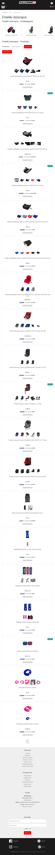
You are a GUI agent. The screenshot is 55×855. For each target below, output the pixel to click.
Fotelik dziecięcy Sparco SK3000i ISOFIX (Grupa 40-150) (27, 331)
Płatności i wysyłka (27, 757)
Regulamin (27, 755)
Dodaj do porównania (27, 87)
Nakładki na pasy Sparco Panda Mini (27, 622)
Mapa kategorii (27, 786)
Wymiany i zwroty (27, 759)
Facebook (13, 841)
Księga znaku (27, 784)
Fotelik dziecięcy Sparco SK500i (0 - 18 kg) (27, 404)
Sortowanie (28, 46)
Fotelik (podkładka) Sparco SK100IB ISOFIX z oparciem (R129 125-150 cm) (27, 295)
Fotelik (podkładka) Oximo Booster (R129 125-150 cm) (27, 76)
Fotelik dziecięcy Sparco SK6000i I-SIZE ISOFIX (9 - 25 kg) (27, 440)
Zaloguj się (27, 780)
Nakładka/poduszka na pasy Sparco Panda (27, 549)
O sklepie (27, 753)
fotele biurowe (31, 31)
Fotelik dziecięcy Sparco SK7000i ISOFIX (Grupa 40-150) (27, 476)
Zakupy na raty (27, 762)
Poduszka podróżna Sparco (27, 687)
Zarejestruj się (27, 777)
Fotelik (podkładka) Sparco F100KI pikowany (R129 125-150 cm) (27, 222)
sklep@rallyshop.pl (30, 804)
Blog (41, 846)
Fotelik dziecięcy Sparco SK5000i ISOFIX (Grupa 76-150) (27, 367)
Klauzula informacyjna (27, 766)
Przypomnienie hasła (27, 782)
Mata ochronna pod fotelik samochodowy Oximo (27, 513)
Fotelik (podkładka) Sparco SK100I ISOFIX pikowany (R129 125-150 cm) (27, 258)
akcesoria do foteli (11, 31)
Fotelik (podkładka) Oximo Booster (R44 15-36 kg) (27, 112)
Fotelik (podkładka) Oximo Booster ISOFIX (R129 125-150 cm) (27, 149)
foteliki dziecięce (17, 12)
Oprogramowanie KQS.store (37, 851)
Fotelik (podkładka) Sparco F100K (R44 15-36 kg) (27, 185)
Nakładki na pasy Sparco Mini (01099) (27, 586)
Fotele (10, 12)
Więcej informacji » (27, 806)
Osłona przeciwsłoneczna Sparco (27, 651)
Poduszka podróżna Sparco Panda (27, 724)
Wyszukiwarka (27, 775)
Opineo (41, 841)
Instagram (13, 846)
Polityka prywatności (27, 764)
